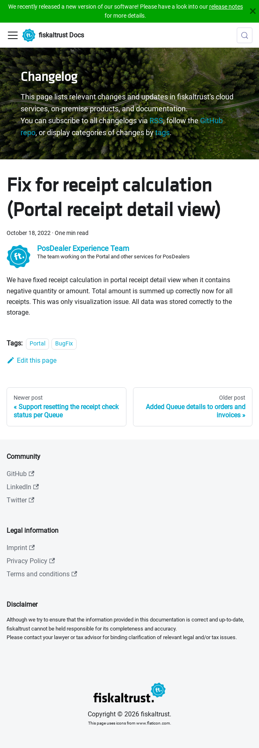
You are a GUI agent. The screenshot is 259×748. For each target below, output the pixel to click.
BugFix (64, 343)
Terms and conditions (42, 574)
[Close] (253, 11)
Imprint (21, 548)
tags (162, 133)
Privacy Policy (31, 561)
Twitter (20, 500)
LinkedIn (23, 487)
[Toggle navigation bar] (13, 35)
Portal (37, 343)
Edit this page (31, 360)
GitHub (20, 474)
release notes (226, 6)
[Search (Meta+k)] (244, 35)
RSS (156, 121)
